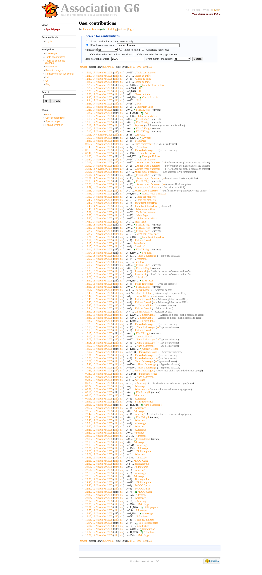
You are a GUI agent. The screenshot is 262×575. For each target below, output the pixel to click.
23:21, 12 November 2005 (99, 429)
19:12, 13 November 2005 (99, 255)
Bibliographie (143, 451)
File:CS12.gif (143, 286)
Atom (48, 114)
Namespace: (91, 49)
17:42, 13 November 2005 (99, 364)
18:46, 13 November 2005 (99, 299)
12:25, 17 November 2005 (99, 97)
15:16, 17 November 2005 (99, 72)
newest (83, 66)
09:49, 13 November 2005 (99, 373)
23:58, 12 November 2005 (99, 404)
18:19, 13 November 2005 (99, 327)
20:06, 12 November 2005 (99, 504)
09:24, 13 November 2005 (99, 386)
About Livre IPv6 (151, 561)
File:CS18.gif (143, 224)
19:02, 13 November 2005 (99, 277)
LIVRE (216, 10)
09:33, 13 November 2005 (99, 383)
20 (129, 66)
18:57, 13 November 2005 (99, 280)
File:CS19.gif (143, 181)
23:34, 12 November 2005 (99, 423)
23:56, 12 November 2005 (99, 408)
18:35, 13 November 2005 (99, 317)
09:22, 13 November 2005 (99, 389)
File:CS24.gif (143, 122)
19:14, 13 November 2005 (99, 249)
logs (130, 29)
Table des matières (146, 72)
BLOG (196, 10)
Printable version (54, 124)
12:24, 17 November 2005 (99, 100)
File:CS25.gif (143, 119)
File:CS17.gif (143, 227)
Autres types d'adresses (148, 162)
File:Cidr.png (143, 439)
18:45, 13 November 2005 (99, 305)
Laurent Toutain (91, 29)
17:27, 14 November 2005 (99, 221)
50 (134, 66)
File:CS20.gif (143, 175)
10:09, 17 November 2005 (99, 137)
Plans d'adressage (144, 144)
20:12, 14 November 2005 (99, 165)
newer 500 (108, 66)
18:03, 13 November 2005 (99, 348)
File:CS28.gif (143, 109)
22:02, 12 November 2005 (99, 501)
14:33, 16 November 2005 (99, 140)
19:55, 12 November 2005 (99, 510)
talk (103, 29)
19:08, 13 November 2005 (99, 258)
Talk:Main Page (144, 106)
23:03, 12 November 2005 (99, 451)
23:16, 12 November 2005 (99, 439)
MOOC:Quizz (141, 460)
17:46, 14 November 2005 (99, 209)
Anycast (138, 125)
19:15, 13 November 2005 (99, 246)
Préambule (141, 147)
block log (111, 29)
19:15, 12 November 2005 (99, 516)
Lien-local (140, 262)
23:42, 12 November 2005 (99, 414)
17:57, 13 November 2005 (99, 361)
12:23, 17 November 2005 (99, 103)
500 (150, 66)
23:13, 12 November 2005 (99, 445)
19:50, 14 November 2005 (99, 196)
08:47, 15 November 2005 (99, 153)
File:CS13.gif (143, 265)
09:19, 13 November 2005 (99, 392)
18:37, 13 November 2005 (99, 314)
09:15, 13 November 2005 (99, 398)
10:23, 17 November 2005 (99, 109)
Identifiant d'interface (146, 203)
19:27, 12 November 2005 (99, 513)
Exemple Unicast (146, 153)
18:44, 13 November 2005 (99, 308)
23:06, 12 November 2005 (99, 448)
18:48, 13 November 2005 (99, 293)
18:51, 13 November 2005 (99, 286)
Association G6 (100, 8)
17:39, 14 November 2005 (99, 212)
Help (47, 77)
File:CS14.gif (143, 249)
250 (145, 66)
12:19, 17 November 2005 (99, 106)
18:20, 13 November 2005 (99, 324)
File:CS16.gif (143, 231)
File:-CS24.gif (143, 128)
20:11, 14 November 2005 (98, 168)
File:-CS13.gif (143, 268)
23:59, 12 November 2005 (99, 401)
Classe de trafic (143, 75)
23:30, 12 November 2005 (99, 426)
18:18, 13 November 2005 (99, 330)
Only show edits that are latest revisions (111, 54)
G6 (187, 10)
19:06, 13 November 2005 (99, 262)
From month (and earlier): (159, 58)
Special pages (52, 121)
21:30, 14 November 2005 (99, 156)
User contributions (55, 117)
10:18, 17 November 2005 (99, 116)
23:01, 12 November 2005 (99, 454)
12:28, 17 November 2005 (99, 81)
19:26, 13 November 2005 (99, 224)
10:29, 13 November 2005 (99, 370)
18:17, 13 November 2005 (99, 333)
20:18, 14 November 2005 (99, 162)
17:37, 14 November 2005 (99, 215)
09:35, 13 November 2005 (99, 379)
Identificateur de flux (153, 85)
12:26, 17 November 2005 (99, 85)
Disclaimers (135, 561)
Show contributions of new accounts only (111, 41)
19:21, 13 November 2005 (99, 237)
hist (121, 72)
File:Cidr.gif (142, 417)
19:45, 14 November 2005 (99, 206)
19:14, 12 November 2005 (99, 522)
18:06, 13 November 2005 (99, 345)
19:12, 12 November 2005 (99, 529)
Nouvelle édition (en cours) (59, 73)
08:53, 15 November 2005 (99, 150)
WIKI (206, 10)
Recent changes (54, 70)
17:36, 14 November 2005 (99, 218)
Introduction (142, 526)
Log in (48, 41)
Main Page (140, 140)
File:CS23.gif (143, 131)
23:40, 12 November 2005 (99, 417)
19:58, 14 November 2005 (99, 190)
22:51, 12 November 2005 (99, 467)
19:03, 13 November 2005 (99, 274)
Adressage (139, 379)
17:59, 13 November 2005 (99, 358)
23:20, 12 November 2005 (99, 432)
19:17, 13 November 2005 (99, 240)
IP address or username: (102, 45)
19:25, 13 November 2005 (99, 227)
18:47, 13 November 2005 (99, 296)
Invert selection (132, 49)
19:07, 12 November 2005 (99, 532)
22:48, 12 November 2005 (99, 482)
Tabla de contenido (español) (55, 62)
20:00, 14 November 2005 (99, 181)
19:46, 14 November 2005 (99, 203)
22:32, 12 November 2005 (99, 495)
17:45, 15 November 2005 (99, 147)
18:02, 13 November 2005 (99, 352)
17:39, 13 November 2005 (99, 367)
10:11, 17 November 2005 (98, 134)
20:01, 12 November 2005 (99, 507)
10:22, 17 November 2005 (99, 113)
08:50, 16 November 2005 (99, 144)
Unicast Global (143, 240)
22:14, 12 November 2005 (99, 498)
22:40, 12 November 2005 (99, 485)
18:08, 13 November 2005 (99, 339)
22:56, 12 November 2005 (99, 460)
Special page (52, 29)
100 (139, 66)
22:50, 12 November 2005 (99, 473)
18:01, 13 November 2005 (99, 355)
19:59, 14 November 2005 (99, 187)
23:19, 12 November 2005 (99, 435)
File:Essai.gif (143, 392)
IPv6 (141, 88)
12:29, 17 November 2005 (99, 75)
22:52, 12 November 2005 (99, 463)
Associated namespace (157, 49)
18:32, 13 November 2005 (99, 321)
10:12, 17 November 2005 (99, 125)
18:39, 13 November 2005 (99, 311)
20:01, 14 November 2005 (99, 171)
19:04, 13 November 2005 (99, 271)
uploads (122, 29)
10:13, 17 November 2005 (99, 119)
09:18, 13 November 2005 (99, 395)
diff (116, 72)
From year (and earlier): (97, 58)
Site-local (140, 246)
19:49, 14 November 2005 (99, 200)
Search (46, 92)
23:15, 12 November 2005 (99, 442)
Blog (47, 84)
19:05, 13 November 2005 (99, 265)
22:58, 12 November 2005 (99, 457)
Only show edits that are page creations (157, 54)
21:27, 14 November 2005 (99, 159)
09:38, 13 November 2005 (99, 377)
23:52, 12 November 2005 (99, 411)
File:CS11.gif (143, 333)
